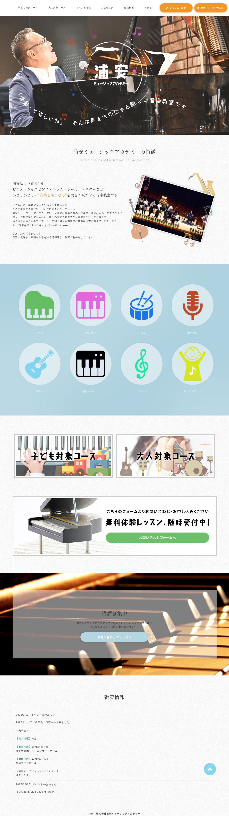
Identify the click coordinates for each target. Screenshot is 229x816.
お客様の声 (107, 7)
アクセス (149, 7)
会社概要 (129, 7)
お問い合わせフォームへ (114, 637)
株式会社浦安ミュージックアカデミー (118, 813)
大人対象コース (57, 7)
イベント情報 (83, 7)
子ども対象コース (28, 7)
